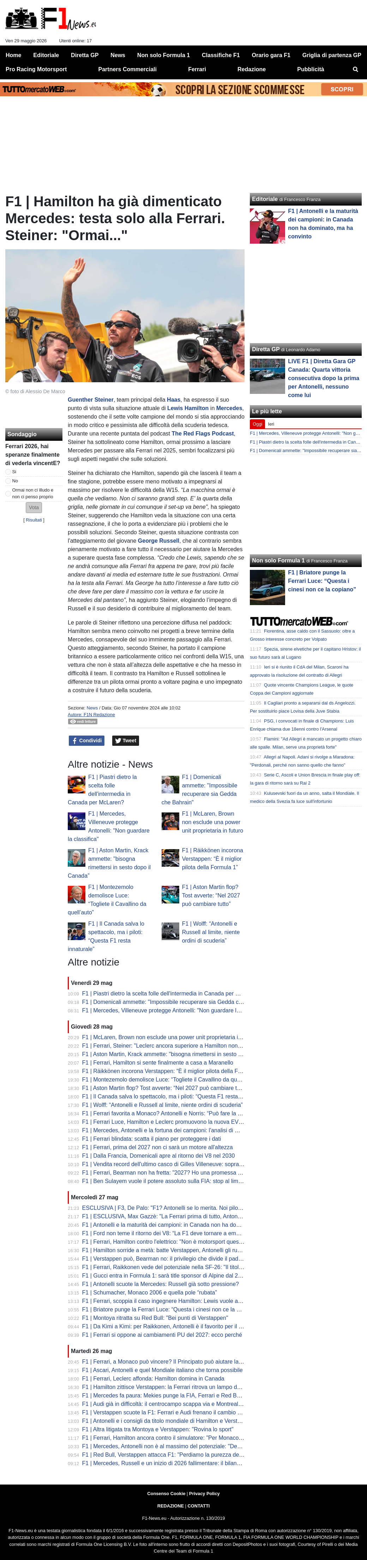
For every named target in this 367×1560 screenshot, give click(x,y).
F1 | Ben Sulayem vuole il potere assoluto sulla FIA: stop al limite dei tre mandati (182, 1181)
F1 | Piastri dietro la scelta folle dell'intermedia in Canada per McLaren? (171, 994)
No (15, 480)
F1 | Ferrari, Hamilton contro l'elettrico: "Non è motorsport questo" (164, 1242)
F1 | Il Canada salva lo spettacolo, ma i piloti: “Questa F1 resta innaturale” (174, 1096)
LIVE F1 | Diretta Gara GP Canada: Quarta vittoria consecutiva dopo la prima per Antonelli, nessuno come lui (323, 378)
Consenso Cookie (166, 1493)
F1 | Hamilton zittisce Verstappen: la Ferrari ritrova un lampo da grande (170, 1387)
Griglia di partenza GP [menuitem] (331, 55)
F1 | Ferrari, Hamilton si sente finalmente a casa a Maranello (157, 1063)
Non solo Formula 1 (278, 560)
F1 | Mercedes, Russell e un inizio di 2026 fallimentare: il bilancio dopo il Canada (183, 1463)
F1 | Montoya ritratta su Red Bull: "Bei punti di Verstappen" (155, 1318)
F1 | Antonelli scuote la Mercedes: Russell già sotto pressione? (160, 1284)
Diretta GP (265, 349)
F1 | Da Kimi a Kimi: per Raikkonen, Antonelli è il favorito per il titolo (166, 1326)
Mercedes (229, 408)
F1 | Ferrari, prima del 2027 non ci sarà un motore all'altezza (157, 1147)
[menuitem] (355, 69)
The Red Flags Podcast (203, 434)
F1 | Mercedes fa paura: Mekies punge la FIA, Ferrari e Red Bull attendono (175, 1395)
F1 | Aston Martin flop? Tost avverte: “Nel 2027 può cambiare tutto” (211, 895)
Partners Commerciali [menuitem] (127, 69)
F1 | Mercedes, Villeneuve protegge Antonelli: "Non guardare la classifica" (174, 1010)
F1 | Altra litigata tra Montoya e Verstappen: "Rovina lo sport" (158, 1429)
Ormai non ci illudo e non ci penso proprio (33, 493)
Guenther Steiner (91, 400)
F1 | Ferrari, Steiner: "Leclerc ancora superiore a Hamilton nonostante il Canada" (183, 1046)
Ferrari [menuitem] (197, 69)
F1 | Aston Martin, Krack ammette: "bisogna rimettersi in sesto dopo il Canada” (180, 1054)
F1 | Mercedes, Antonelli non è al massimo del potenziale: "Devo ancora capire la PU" (189, 1446)
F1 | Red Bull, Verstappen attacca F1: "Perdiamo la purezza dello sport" (171, 1455)
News (92, 708)
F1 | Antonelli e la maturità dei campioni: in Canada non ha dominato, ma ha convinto (188, 1225)
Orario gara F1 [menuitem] (271, 55)
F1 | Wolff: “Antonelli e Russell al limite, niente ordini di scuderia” (211, 932)
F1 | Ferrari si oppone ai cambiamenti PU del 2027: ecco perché (162, 1335)
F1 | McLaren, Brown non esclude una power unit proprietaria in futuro (212, 822)
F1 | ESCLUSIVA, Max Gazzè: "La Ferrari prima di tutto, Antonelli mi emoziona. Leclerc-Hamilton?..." (207, 1216)
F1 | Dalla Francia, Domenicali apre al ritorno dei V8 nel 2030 (158, 1156)
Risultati (34, 520)
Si (14, 471)
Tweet (126, 741)
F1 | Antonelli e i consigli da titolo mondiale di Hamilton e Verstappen (167, 1421)
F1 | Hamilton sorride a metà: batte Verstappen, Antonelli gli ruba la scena (174, 1250)
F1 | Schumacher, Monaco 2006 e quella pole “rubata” (149, 1293)
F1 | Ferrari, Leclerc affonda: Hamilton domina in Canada (153, 1379)
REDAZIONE (170, 1506)
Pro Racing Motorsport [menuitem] (36, 69)
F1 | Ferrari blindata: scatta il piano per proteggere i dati (151, 1139)
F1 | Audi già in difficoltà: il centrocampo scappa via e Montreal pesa (167, 1404)
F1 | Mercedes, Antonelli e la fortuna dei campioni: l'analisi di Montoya (169, 1130)
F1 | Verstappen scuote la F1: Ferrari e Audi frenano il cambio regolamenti (174, 1412)
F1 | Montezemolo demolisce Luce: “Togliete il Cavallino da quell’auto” (169, 1080)
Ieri (271, 424)
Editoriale (265, 199)
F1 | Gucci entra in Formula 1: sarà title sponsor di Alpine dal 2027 (164, 1276)
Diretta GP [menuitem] (84, 55)
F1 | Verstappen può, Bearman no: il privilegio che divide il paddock (166, 1259)
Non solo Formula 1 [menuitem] (163, 55)
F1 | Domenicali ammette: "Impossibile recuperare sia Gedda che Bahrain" (175, 1002)
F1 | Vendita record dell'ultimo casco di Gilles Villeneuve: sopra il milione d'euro (181, 1164)
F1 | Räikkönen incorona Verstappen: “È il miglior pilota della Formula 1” (212, 858)
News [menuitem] (117, 55)
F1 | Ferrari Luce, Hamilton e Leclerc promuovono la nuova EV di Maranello (176, 1122)
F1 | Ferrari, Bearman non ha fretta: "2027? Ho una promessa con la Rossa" (177, 1173)
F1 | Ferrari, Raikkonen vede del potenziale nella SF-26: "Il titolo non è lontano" (181, 1267)
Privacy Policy (204, 1493)
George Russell (158, 541)
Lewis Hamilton (188, 408)
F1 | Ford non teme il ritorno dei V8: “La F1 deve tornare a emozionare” (171, 1233)
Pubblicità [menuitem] (310, 69)
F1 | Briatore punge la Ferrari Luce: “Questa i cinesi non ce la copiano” (170, 1309)
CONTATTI (199, 1506)
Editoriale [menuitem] (46, 55)
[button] (34, 507)
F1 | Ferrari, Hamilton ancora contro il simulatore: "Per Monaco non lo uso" (175, 1438)
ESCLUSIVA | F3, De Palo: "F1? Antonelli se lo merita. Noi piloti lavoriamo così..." (183, 1208)
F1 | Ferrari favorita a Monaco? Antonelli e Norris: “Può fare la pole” (166, 1113)
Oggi (257, 424)
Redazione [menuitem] (251, 69)
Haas (173, 400)
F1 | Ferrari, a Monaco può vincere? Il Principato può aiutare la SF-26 (169, 1362)
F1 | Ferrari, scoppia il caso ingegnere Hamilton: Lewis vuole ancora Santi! (175, 1301)
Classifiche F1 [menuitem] (221, 55)
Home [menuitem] (13, 55)
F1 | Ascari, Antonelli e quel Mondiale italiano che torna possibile (162, 1370)
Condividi (87, 741)
